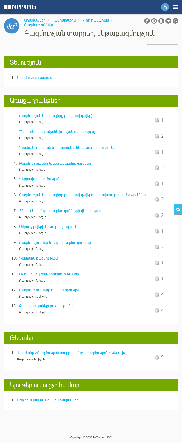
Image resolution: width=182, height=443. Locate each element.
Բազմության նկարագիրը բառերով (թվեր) (55, 115)
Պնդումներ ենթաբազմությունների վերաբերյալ (60, 211)
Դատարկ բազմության (38, 258)
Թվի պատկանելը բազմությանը (46, 306)
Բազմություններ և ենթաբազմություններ (55, 163)
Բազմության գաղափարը (39, 77)
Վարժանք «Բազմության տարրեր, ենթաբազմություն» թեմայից (71, 353)
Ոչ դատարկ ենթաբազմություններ (49, 274)
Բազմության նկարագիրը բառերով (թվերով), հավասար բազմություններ (82, 195)
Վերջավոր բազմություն (39, 179)
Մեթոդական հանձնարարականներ (48, 400)
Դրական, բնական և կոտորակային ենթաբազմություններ (69, 147)
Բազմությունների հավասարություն (50, 290)
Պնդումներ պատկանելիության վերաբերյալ (57, 131)
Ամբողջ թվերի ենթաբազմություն (48, 226)
